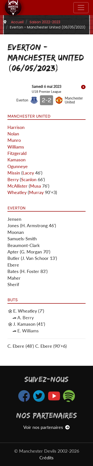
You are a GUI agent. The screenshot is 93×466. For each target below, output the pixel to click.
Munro (14, 140)
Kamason (16, 159)
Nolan (13, 133)
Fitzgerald (17, 153)
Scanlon (28, 179)
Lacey (28, 172)
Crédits (46, 457)
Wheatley (17, 192)
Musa (35, 186)
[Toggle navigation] (81, 7)
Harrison (16, 127)
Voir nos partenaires (46, 427)
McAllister (17, 186)
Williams (15, 146)
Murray (36, 192)
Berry (13, 179)
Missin (13, 172)
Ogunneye (17, 166)
